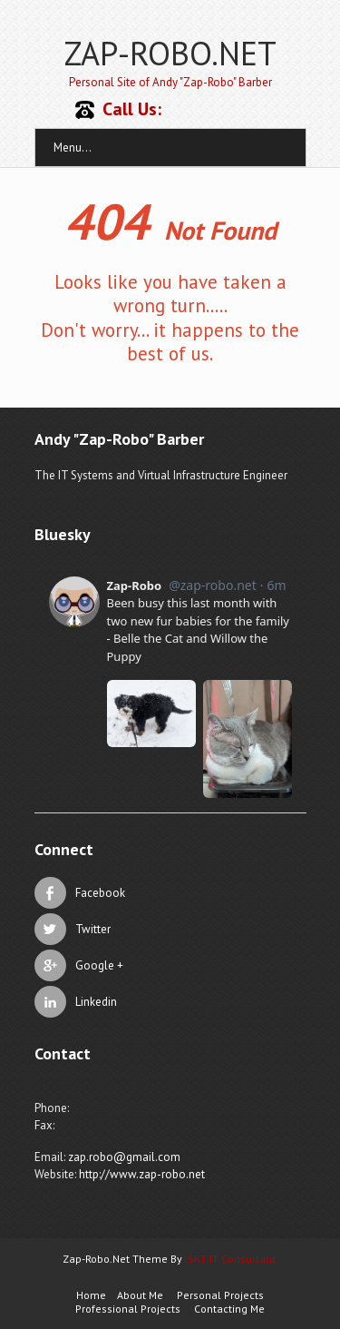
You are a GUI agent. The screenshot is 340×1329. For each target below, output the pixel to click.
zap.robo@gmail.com (124, 1157)
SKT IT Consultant (232, 1258)
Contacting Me (229, 1308)
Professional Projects (127, 1308)
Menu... (72, 147)
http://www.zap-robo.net (142, 1174)
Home (91, 1295)
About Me (140, 1295)
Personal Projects (220, 1295)
